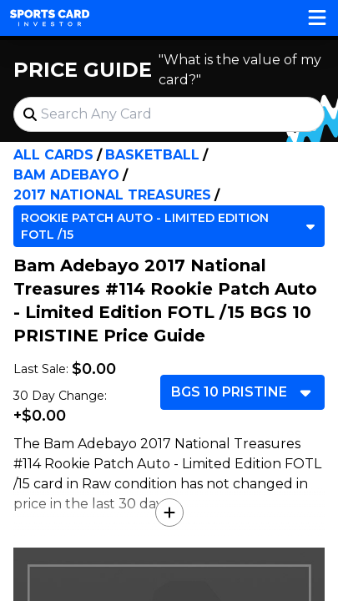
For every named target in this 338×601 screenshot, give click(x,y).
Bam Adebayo (66, 175)
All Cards (53, 155)
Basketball (152, 155)
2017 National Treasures (112, 195)
